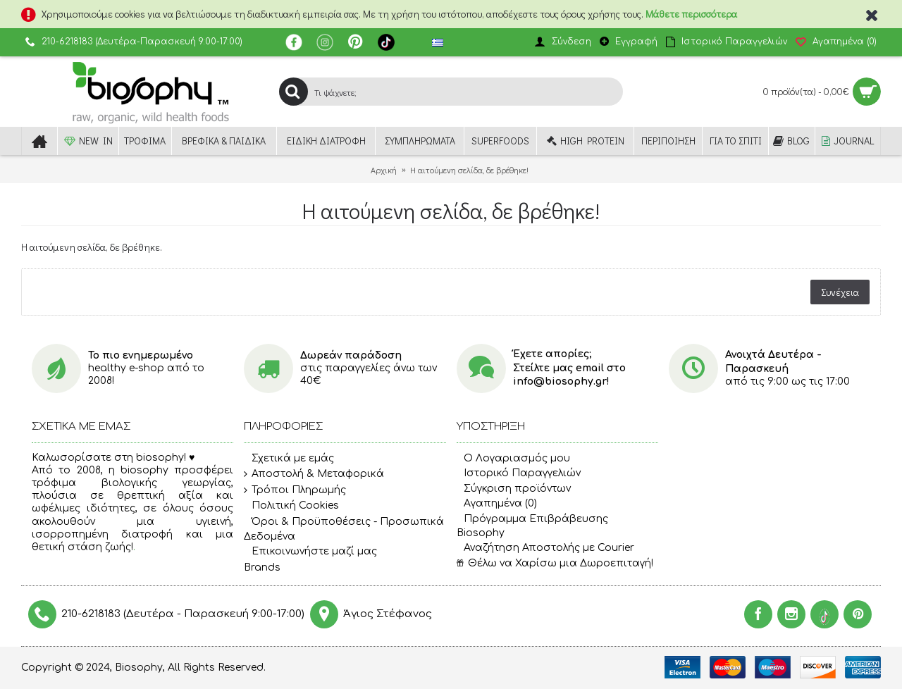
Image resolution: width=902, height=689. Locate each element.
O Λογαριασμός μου (513, 458)
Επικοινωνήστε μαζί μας (310, 551)
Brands (262, 567)
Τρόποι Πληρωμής (295, 490)
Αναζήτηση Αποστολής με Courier (545, 547)
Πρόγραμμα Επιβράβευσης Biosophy (532, 526)
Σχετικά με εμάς (289, 458)
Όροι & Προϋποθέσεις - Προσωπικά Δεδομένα (344, 528)
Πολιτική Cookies (291, 506)
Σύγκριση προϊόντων (514, 488)
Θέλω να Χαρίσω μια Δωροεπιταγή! (555, 563)
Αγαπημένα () (497, 503)
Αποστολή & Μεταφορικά (314, 474)
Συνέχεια (840, 292)
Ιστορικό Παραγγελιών (519, 473)
